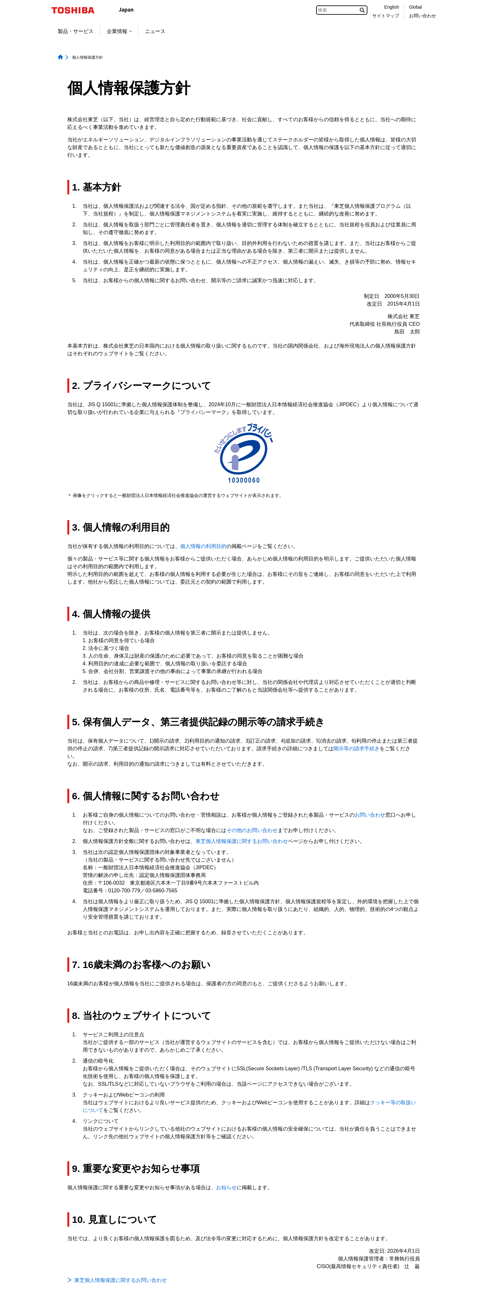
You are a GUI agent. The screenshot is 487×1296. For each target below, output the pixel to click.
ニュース (155, 31)
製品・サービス (76, 31)
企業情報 (119, 31)
